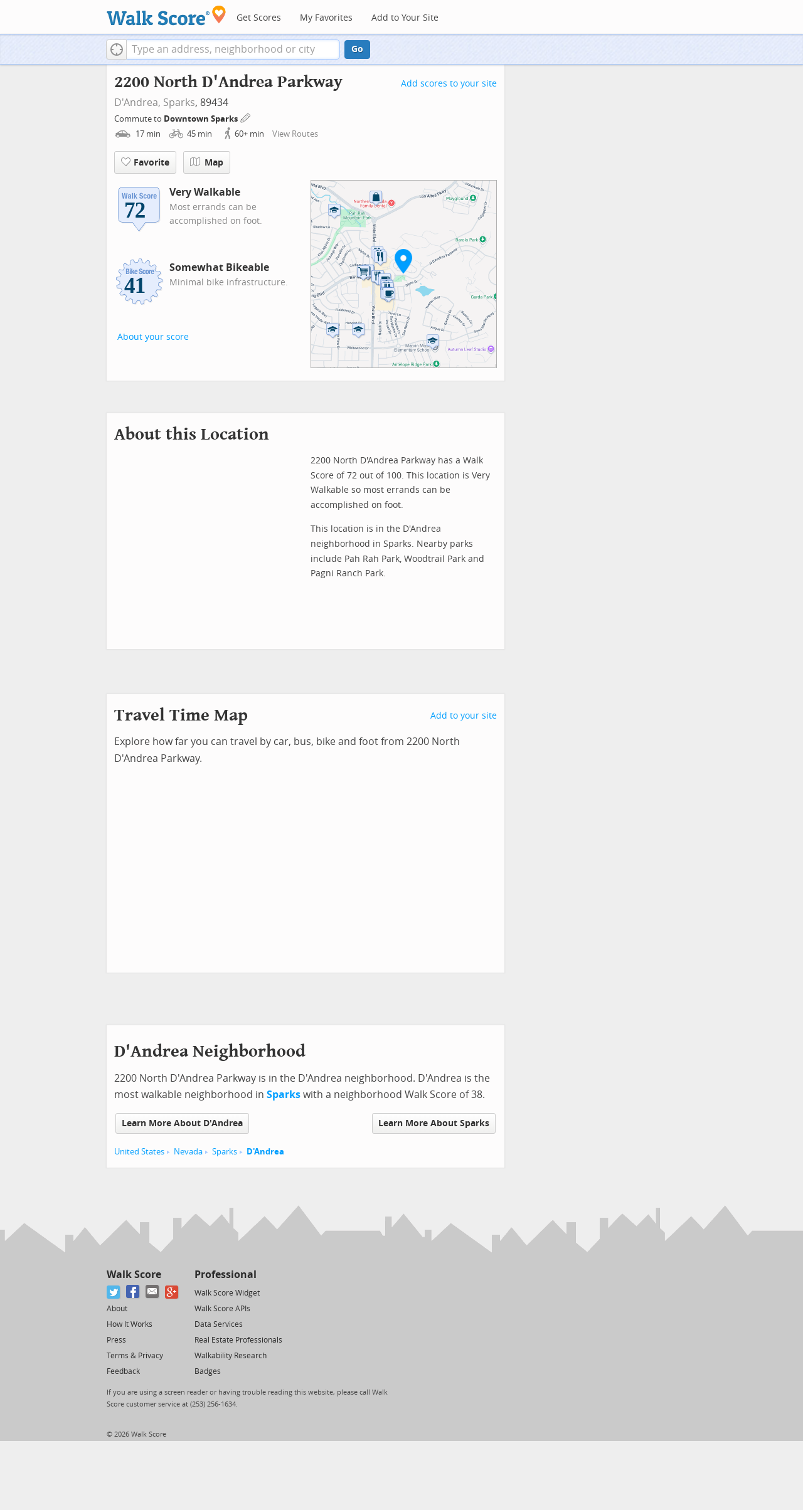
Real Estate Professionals (238, 1340)
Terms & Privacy (135, 1355)
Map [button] (206, 162)
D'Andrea (265, 1151)
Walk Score (134, 1274)
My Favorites (326, 18)
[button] (116, 50)
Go (357, 49)
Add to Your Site (405, 18)
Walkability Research (230, 1355)
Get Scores (259, 18)
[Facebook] (133, 1292)
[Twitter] (114, 1292)
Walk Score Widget (227, 1293)
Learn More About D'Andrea (182, 1123)
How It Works (129, 1324)
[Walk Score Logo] (166, 15)
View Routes (295, 134)
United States (139, 1151)
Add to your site (463, 715)
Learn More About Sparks (433, 1123)
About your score (153, 337)
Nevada (188, 1151)
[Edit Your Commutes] (246, 117)
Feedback (123, 1371)
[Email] (153, 1292)
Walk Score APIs (222, 1308)
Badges (207, 1371)
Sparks (179, 102)
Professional (225, 1274)
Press (116, 1340)
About (117, 1308)
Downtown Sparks (202, 119)
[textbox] (233, 50)
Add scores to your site (449, 83)
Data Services (218, 1324)
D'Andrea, (137, 102)
